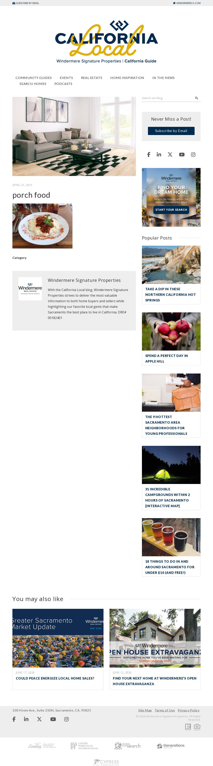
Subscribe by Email (171, 130)
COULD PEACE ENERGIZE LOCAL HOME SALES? (55, 678)
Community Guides (34, 77)
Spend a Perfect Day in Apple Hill (166, 358)
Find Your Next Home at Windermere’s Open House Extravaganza (155, 681)
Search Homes (33, 83)
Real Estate (91, 77)
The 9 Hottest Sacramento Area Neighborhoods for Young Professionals (166, 425)
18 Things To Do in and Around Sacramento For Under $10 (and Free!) (170, 566)
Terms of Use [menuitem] (165, 710)
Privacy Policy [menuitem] (189, 710)
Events (66, 77)
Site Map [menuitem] (145, 710)
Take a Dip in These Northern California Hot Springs (170, 294)
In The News (163, 77)
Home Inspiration (127, 77)
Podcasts (63, 83)
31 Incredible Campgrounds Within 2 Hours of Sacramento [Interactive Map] (167, 497)
